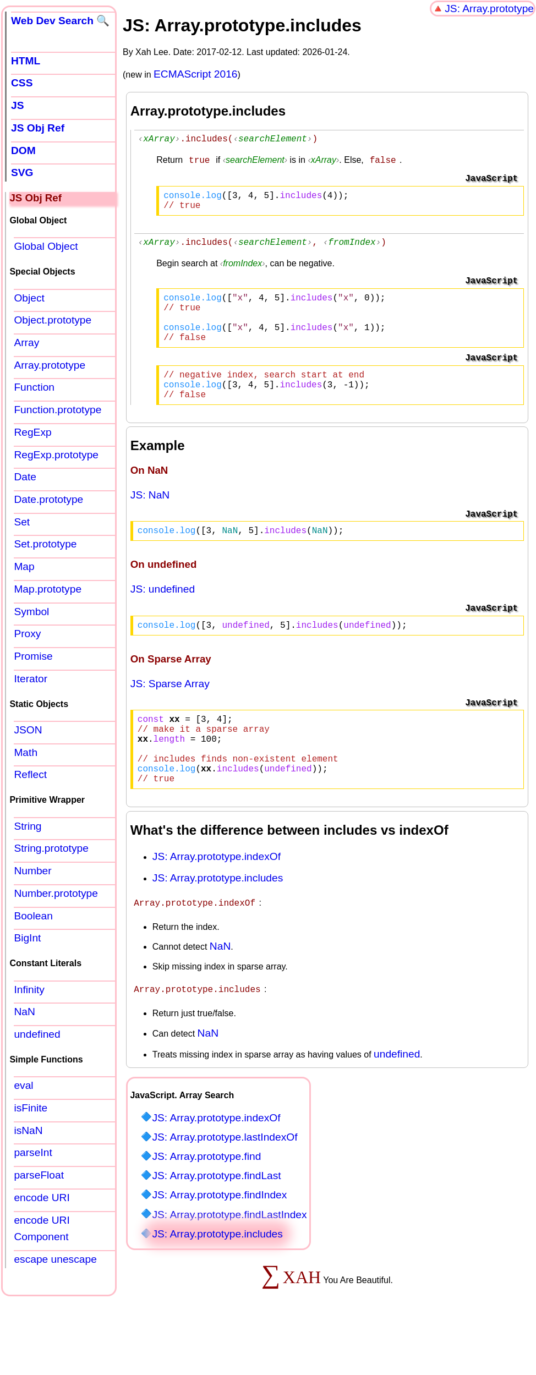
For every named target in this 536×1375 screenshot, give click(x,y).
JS (17, 105)
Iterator (30, 678)
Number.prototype (56, 893)
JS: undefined (162, 615)
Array (26, 342)
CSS (21, 83)
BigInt (27, 938)
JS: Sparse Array (170, 712)
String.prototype (51, 848)
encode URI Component (41, 1228)
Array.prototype (49, 365)
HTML (25, 61)
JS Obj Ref (37, 128)
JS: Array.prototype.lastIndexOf (224, 1179)
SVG (22, 172)
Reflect (30, 774)
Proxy (27, 633)
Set (22, 522)
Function (34, 387)
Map (24, 566)
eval (23, 1085)
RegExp (32, 432)
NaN (220, 989)
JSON (28, 730)
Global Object (46, 246)
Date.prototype (48, 499)
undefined (397, 1096)
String (27, 826)
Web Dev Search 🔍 (60, 20)
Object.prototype (52, 320)
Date (25, 477)
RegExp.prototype (56, 455)
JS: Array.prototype (489, 8)
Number (32, 871)
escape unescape (55, 1259)
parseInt (33, 1152)
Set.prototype (45, 544)
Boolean (33, 916)
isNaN (28, 1130)
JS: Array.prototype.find (206, 1198)
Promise (33, 656)
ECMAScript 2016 (196, 74)
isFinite (30, 1108)
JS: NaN (149, 519)
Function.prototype (57, 409)
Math (25, 752)
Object (29, 298)
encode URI (41, 1197)
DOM (23, 150)
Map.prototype (47, 589)
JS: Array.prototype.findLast (216, 1217)
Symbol (31, 611)
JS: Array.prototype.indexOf (216, 900)
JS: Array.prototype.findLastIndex (229, 1256)
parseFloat (39, 1175)
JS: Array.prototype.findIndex (219, 1236)
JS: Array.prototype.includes (217, 922)
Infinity (29, 989)
